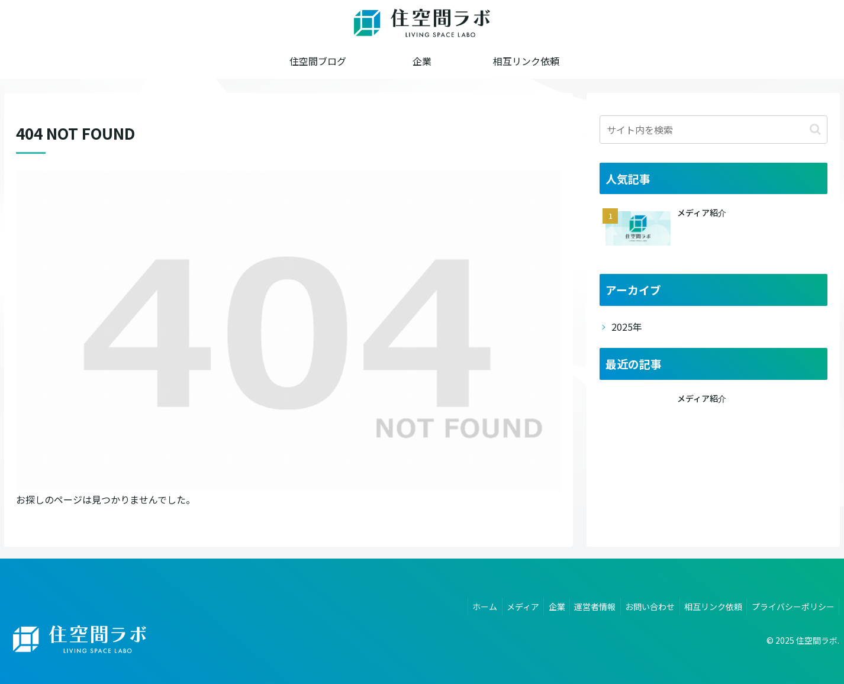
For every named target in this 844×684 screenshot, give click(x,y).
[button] (815, 129)
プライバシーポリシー (791, 605)
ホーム (464, 605)
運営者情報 (584, 605)
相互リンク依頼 (708, 605)
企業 (542, 605)
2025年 (626, 327)
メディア (505, 605)
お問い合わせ (642, 605)
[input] (713, 129)
